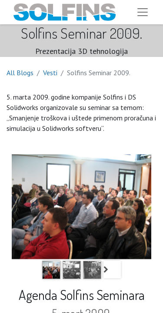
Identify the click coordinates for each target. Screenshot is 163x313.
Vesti (50, 72)
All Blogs (20, 72)
